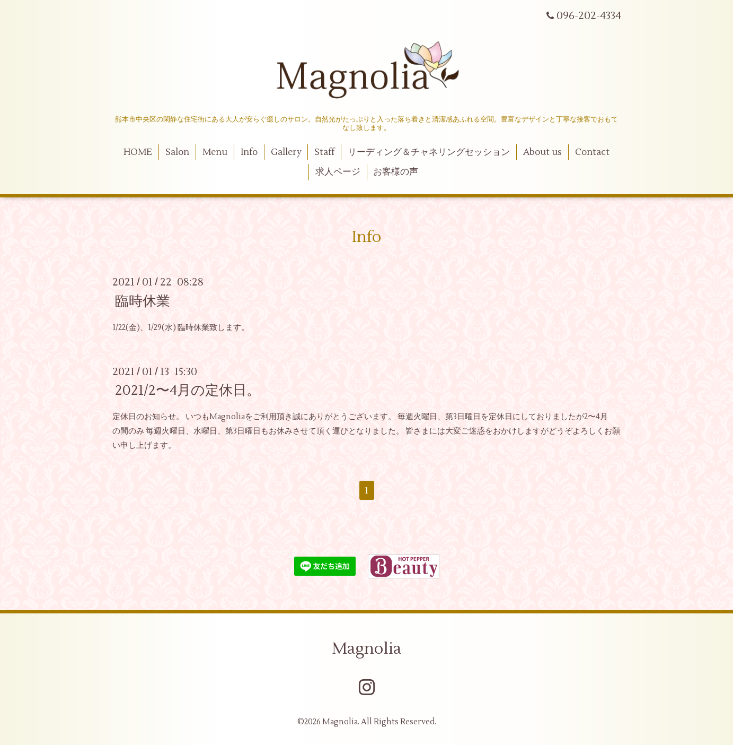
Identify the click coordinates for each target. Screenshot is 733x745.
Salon (177, 152)
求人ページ (337, 172)
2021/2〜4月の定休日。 (187, 391)
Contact (592, 152)
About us (542, 152)
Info (249, 152)
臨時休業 (142, 301)
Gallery (286, 152)
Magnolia (366, 648)
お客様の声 (395, 172)
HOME (137, 152)
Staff (324, 152)
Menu (214, 152)
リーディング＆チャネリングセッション (429, 152)
